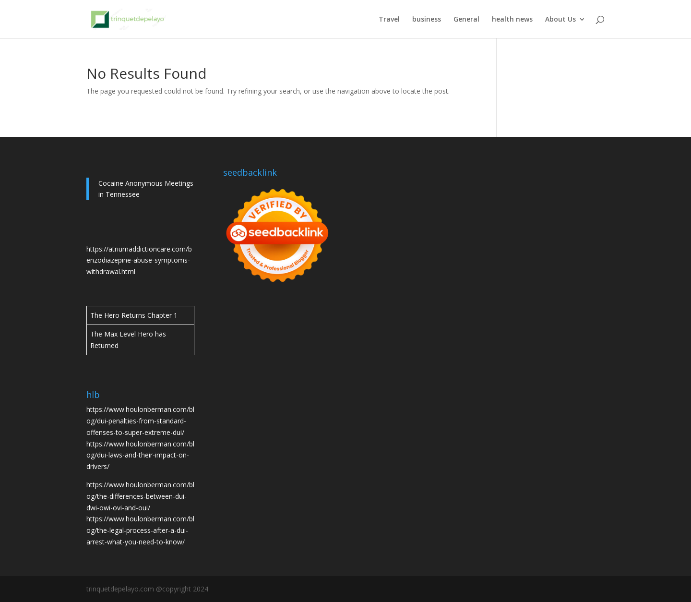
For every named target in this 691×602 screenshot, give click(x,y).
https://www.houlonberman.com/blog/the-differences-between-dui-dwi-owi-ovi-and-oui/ (140, 496)
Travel (389, 20)
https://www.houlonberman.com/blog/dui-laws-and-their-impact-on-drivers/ (140, 455)
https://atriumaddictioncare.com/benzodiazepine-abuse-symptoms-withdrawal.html (139, 260)
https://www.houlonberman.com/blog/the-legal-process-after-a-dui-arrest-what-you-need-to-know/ (140, 530)
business (426, 20)
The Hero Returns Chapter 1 (134, 315)
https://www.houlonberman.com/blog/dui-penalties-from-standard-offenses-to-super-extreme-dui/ (140, 421)
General (466, 20)
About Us (560, 20)
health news (512, 20)
